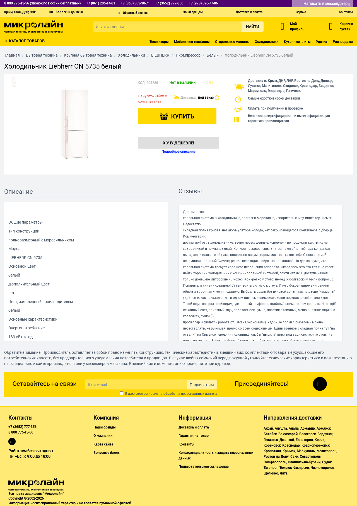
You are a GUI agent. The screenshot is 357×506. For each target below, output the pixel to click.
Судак (327, 462)
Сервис (301, 12)
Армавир (307, 428)
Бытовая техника (42, 55)
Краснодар (291, 445)
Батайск (270, 434)
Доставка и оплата (249, 12)
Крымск (289, 451)
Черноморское (322, 468)
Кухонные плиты (297, 42)
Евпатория (304, 440)
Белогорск (307, 434)
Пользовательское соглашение (203, 467)
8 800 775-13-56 (20, 432)
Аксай (268, 428)
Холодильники (266, 42)
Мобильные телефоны (191, 42)
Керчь (319, 440)
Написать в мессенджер (326, 4)
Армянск (324, 428)
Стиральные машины (232, 42)
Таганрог (271, 468)
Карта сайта (103, 444)
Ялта (284, 473)
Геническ (271, 440)
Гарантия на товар (193, 436)
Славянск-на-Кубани (304, 462)
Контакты (346, 12)
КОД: (142, 83)
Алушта (281, 428)
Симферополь (275, 462)
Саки (294, 457)
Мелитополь (326, 451)
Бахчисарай (288, 434)
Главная (12, 55)
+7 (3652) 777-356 (22, 427)
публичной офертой (115, 503)
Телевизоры (158, 42)
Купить (182, 116)
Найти (252, 27)
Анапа (294, 428)
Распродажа (343, 42)
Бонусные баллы (106, 453)
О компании (102, 436)
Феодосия (301, 468)
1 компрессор (188, 55)
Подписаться (202, 384)
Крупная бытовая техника (88, 55)
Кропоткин (272, 451)
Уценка (321, 42)
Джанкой (286, 440)
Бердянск (324, 434)
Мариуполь (306, 451)
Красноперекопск (315, 445)
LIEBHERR (160, 55)
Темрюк (285, 468)
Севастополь (310, 457)
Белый (213, 55)
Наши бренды (193, 12)
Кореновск (272, 445)
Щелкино (271, 473)
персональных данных (199, 394)
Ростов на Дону (276, 457)
